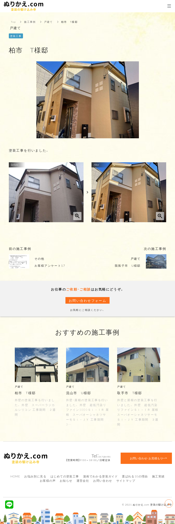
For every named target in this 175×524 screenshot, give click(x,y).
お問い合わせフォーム (87, 300)
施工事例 (30, 22)
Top (13, 22)
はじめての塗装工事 (64, 476)
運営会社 (83, 480)
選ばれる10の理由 (135, 476)
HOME (15, 476)
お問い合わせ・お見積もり (146, 458)
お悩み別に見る (35, 476)
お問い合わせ (102, 480)
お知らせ (66, 480)
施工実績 (158, 476)
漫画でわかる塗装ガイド (100, 476)
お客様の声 (48, 480)
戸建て (48, 22)
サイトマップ (125, 480)
